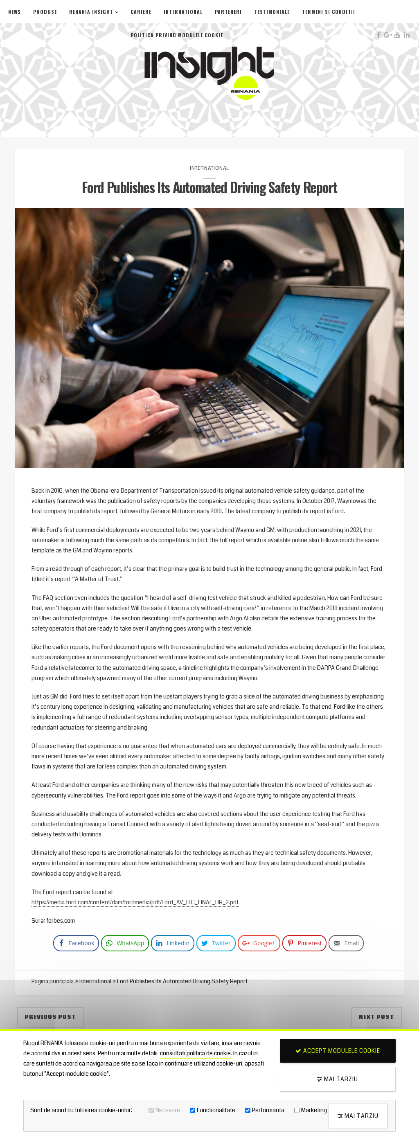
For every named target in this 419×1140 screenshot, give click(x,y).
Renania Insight (91, 11)
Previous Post (50, 1017)
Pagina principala (53, 982)
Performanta (268, 1110)
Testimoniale (272, 11)
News (14, 11)
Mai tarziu (337, 1079)
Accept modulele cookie (337, 1051)
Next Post (376, 1017)
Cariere (141, 11)
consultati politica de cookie (195, 1054)
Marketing (314, 1110)
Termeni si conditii (328, 11)
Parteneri (228, 11)
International (183, 11)
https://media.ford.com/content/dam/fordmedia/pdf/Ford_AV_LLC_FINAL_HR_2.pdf (136, 903)
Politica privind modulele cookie (177, 35)
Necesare (167, 1110)
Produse (45, 11)
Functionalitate (216, 1110)
